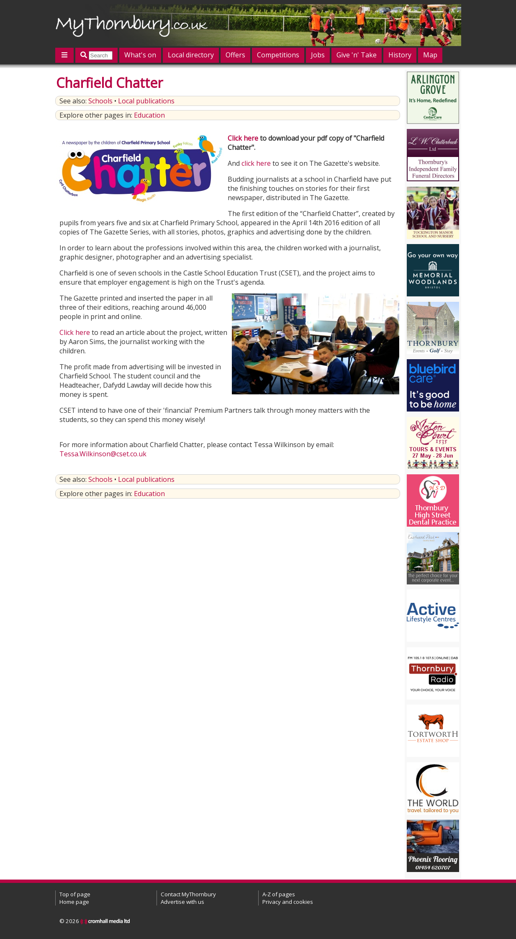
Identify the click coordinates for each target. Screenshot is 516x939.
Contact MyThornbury (188, 894)
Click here (243, 138)
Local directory (191, 54)
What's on (140, 54)
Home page (74, 902)
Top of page (74, 894)
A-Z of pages (278, 894)
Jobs (318, 54)
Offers (235, 54)
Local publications (146, 100)
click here (256, 163)
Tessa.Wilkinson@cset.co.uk (102, 453)
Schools (100, 100)
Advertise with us (182, 902)
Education (149, 115)
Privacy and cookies (287, 902)
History (399, 54)
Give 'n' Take (356, 54)
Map (430, 54)
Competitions (278, 54)
